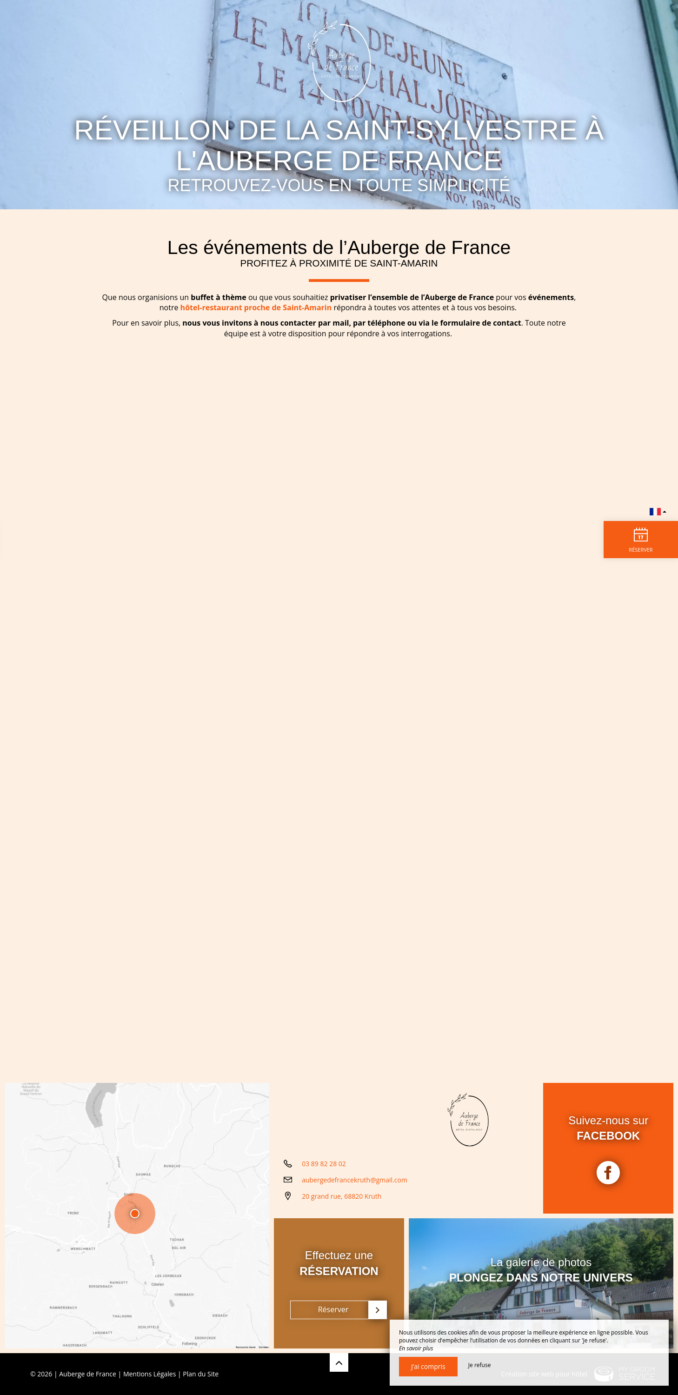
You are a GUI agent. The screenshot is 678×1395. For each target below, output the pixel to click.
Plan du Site (201, 1373)
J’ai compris (428, 1366)
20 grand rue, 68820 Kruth (341, 1196)
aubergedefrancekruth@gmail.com (354, 1179)
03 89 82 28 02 (324, 1163)
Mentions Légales (149, 1373)
